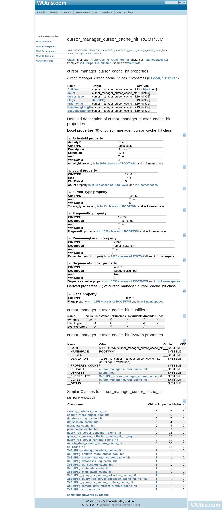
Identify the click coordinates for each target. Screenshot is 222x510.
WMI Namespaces (46, 46)
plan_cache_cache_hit (82, 429)
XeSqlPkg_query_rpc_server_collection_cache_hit (101, 475)
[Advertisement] (111, 23)
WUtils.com (205, 505)
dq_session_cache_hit (82, 422)
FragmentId (75, 103)
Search (67, 12)
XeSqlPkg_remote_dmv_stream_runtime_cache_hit (102, 485)
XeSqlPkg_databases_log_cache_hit (92, 461)
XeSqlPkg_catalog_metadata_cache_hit (94, 450)
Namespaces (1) (157, 59)
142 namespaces (168, 281)
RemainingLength (79, 107)
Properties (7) (99, 59)
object (145, 89)
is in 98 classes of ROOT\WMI (108, 185)
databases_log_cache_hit (84, 418)
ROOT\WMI (81, 50)
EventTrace (96, 50)
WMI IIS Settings (45, 56)
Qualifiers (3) (120, 59)
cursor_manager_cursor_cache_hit (85, 53)
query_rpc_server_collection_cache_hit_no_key (100, 436)
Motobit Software (110, 504)
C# (97, 63)
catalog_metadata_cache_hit (86, 411)
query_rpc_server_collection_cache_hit (94, 432)
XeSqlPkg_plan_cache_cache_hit (90, 471)
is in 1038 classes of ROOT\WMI (126, 281)
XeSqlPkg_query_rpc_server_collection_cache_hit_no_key (107, 478)
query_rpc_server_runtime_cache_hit (92, 439)
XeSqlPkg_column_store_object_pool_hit (95, 454)
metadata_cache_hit (81, 425)
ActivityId (73, 89)
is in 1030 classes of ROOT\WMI (114, 163)
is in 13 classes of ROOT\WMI (117, 206)
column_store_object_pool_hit (88, 415)
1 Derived (170, 78)
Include (41, 12)
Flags (71, 100)
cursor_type (75, 96)
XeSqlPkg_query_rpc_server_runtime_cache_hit (100, 482)
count (71, 93)
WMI (70, 50)
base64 (54, 12)
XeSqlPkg (110, 50)
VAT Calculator (125, 12)
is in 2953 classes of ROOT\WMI (109, 301)
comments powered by (88, 494)
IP (96, 12)
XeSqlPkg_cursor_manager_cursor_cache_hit (141, 50)
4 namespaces (148, 185)
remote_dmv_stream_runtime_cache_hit (94, 443)
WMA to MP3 (83, 12)
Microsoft (133, 63)
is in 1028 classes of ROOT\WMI (117, 231)
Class (71, 59)
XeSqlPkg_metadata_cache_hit (88, 468)
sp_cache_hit (76, 446)
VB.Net (106, 63)
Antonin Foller (131, 504)
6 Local (154, 78)
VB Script (86, 63)
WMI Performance (46, 51)
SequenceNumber (79, 110)
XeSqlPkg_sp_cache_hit (83, 489)
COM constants (44, 60)
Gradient (107, 12)
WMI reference (44, 41)
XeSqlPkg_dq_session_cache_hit (90, 464)
